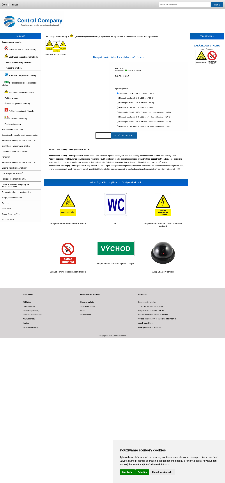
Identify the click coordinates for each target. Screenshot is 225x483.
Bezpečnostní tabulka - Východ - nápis (115, 263)
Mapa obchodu (29, 319)
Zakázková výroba (87, 306)
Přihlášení (27, 302)
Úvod (4, 5)
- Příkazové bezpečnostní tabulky (19, 74)
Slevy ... (5, 203)
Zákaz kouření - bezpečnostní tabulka (68, 272)
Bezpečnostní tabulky (58, 37)
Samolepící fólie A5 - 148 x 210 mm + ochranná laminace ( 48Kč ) (145, 112)
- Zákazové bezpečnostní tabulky (19, 48)
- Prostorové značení (11, 124)
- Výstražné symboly (12, 68)
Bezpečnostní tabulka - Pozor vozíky (68, 223)
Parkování (6, 157)
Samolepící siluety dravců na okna (16, 192)
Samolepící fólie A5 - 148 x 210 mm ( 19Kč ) (136, 93)
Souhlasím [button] (127, 472)
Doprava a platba (87, 302)
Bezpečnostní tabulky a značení (151, 310)
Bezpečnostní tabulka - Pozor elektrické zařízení (163, 225)
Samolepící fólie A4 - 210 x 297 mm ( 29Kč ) (136, 103)
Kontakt (26, 323)
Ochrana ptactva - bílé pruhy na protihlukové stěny (15, 185)
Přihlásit (14, 5)
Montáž (83, 310)
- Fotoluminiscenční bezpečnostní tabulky (19, 83)
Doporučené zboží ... (11, 214)
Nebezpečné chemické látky (14, 179)
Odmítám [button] (142, 472)
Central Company (119, 336)
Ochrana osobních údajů (33, 315)
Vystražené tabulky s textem (112, 37)
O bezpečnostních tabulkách (149, 327)
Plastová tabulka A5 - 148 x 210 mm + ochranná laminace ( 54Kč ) (145, 117)
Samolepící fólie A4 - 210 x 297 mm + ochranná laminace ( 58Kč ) (145, 122)
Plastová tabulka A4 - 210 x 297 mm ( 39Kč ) (136, 107)
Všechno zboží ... (9, 219)
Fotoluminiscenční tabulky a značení (153, 315)
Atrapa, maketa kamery (12, 197)
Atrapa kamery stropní (163, 272)
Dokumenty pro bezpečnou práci (19, 140)
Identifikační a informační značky (16, 146)
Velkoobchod (85, 315)
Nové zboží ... (8, 208)
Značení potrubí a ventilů (12, 173)
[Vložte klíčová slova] (185, 4)
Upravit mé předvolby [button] (162, 472)
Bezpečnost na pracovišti (12, 129)
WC (115, 223)
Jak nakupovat (29, 306)
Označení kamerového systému (15, 151)
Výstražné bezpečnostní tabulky (84, 37)
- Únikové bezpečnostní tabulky (16, 103)
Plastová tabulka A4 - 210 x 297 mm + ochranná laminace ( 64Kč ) (145, 126)
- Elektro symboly (10, 98)
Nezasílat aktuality (30, 327)
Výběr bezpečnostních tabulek (150, 306)
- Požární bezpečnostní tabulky (18, 110)
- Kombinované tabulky (14, 117)
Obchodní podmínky (31, 310)
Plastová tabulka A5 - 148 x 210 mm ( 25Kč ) (136, 98)
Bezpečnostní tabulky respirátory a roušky (20, 135)
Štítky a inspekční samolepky (14, 168)
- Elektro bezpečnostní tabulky (18, 91)
